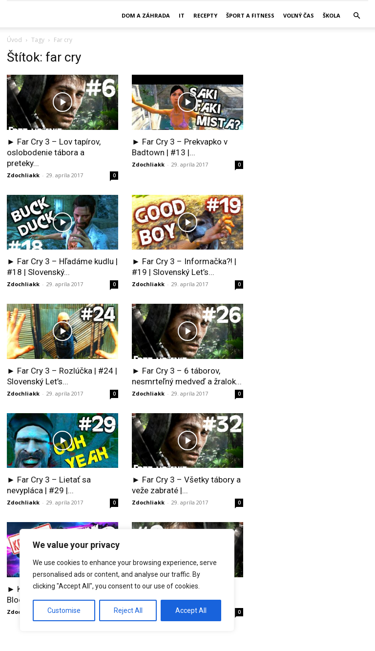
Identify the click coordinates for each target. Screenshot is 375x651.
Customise (64, 610)
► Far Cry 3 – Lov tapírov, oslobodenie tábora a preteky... (54, 152)
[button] (356, 16)
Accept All (191, 610)
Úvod (14, 40)
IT (182, 15)
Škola (331, 15)
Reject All (128, 610)
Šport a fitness (250, 15)
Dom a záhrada (146, 15)
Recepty (205, 15)
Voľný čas (298, 15)
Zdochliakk (23, 175)
